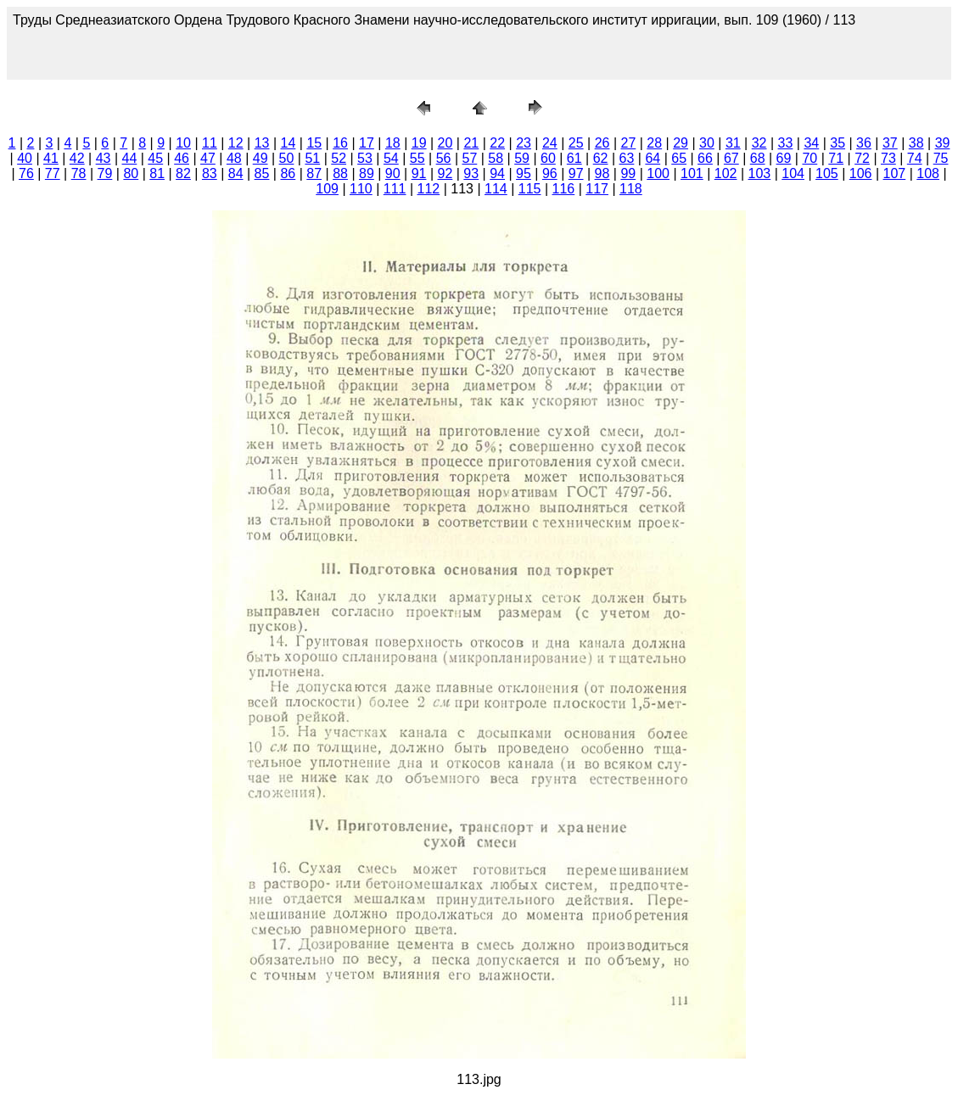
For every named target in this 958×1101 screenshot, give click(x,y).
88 (340, 173)
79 (105, 173)
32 (759, 143)
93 (471, 173)
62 (600, 158)
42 (77, 158)
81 (157, 173)
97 (576, 173)
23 (523, 143)
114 (496, 189)
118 (630, 189)
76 (26, 173)
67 (731, 158)
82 (183, 173)
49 (260, 158)
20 (445, 143)
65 (678, 158)
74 (914, 158)
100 (658, 173)
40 (24, 158)
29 (680, 143)
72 (862, 158)
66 (705, 158)
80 (130, 173)
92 (445, 173)
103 (759, 173)
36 (863, 143)
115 (529, 189)
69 (784, 158)
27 (628, 143)
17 (366, 143)
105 (826, 173)
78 (79, 173)
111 (395, 189)
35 (837, 143)
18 (393, 143)
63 (627, 158)
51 (312, 158)
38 (916, 143)
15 (314, 143)
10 (183, 143)
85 (262, 173)
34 (811, 143)
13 (262, 143)
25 (576, 143)
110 (361, 189)
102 (725, 173)
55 (417, 158)
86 (287, 173)
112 (428, 189)
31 (733, 143)
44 (129, 158)
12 (236, 143)
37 (890, 143)
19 (419, 143)
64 (652, 158)
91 (419, 173)
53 (365, 158)
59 (521, 158)
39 (942, 143)
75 (941, 158)
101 (692, 173)
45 (155, 158)
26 (602, 143)
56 (443, 158)
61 (574, 158)
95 (523, 173)
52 (338, 158)
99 (628, 173)
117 (596, 189)
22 (497, 143)
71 (835, 158)
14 (288, 143)
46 (181, 158)
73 (888, 158)
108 (927, 173)
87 (314, 173)
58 (495, 158)
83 (209, 173)
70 (809, 158)
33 (785, 143)
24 (549, 143)
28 (654, 143)
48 (234, 158)
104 (793, 173)
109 (327, 189)
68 (757, 158)
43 (103, 158)
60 (548, 158)
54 (391, 158)
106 (860, 173)
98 (602, 173)
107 (894, 173)
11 (209, 143)
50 (286, 158)
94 (497, 173)
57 (469, 158)
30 (706, 143)
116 (563, 189)
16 (340, 143)
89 (366, 173)
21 (471, 143)
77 (52, 173)
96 (549, 173)
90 (393, 173)
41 (51, 158)
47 (208, 158)
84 (236, 173)
